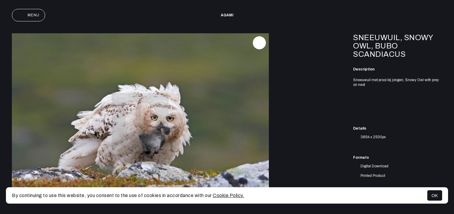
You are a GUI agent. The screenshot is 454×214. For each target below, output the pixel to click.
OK (434, 195)
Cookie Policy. (228, 195)
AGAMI (227, 15)
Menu (28, 15)
